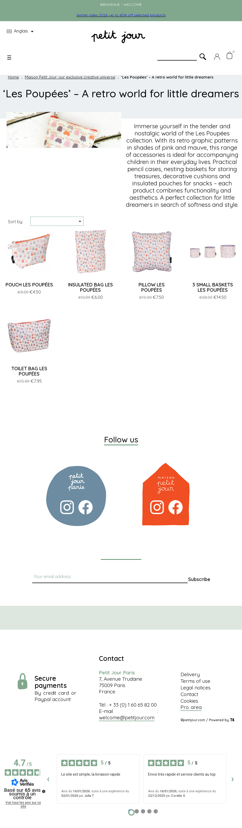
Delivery (190, 674)
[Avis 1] (131, 812)
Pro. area (191, 707)
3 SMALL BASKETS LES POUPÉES (212, 287)
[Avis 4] (149, 811)
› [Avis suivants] (232, 778)
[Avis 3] (143, 811)
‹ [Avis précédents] (48, 778)
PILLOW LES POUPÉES (152, 287)
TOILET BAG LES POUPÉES (29, 371)
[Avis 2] (137, 811)
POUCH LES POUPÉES (29, 285)
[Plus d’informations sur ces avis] (43, 791)
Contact (189, 694)
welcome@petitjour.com (126, 717)
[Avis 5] (156, 811)
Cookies (189, 701)
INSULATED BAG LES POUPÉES (90, 287)
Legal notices (196, 687)
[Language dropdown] (21, 31)
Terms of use (195, 681)
